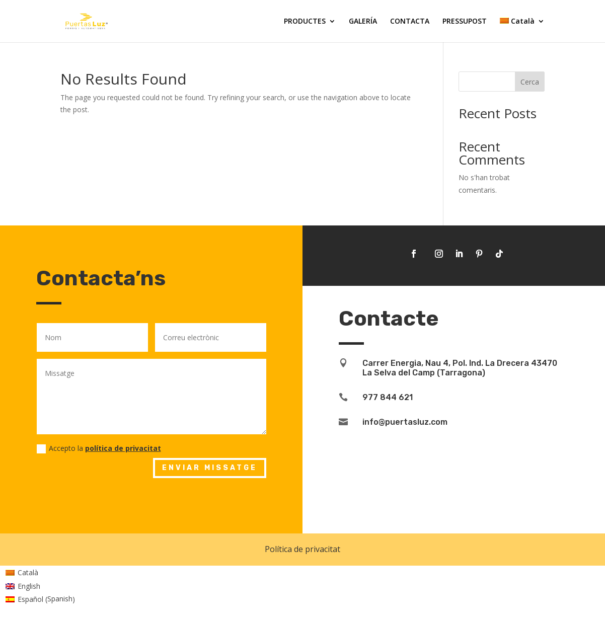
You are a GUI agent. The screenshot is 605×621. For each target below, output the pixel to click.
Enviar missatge (209, 467)
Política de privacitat (302, 549)
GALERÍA (363, 22)
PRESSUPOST (464, 22)
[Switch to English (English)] (40, 585)
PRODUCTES (305, 22)
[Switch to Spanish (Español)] (40, 599)
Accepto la (99, 448)
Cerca (529, 82)
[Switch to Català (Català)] (40, 572)
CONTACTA (409, 22)
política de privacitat (123, 448)
